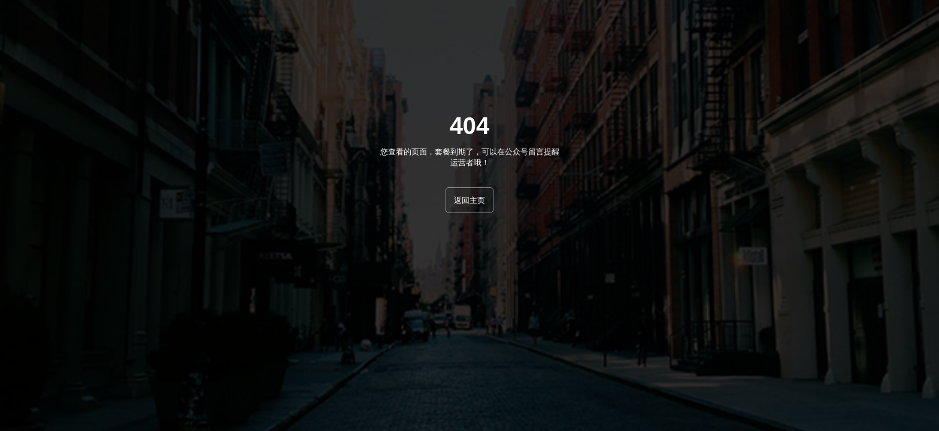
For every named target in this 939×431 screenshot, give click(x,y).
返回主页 (469, 200)
